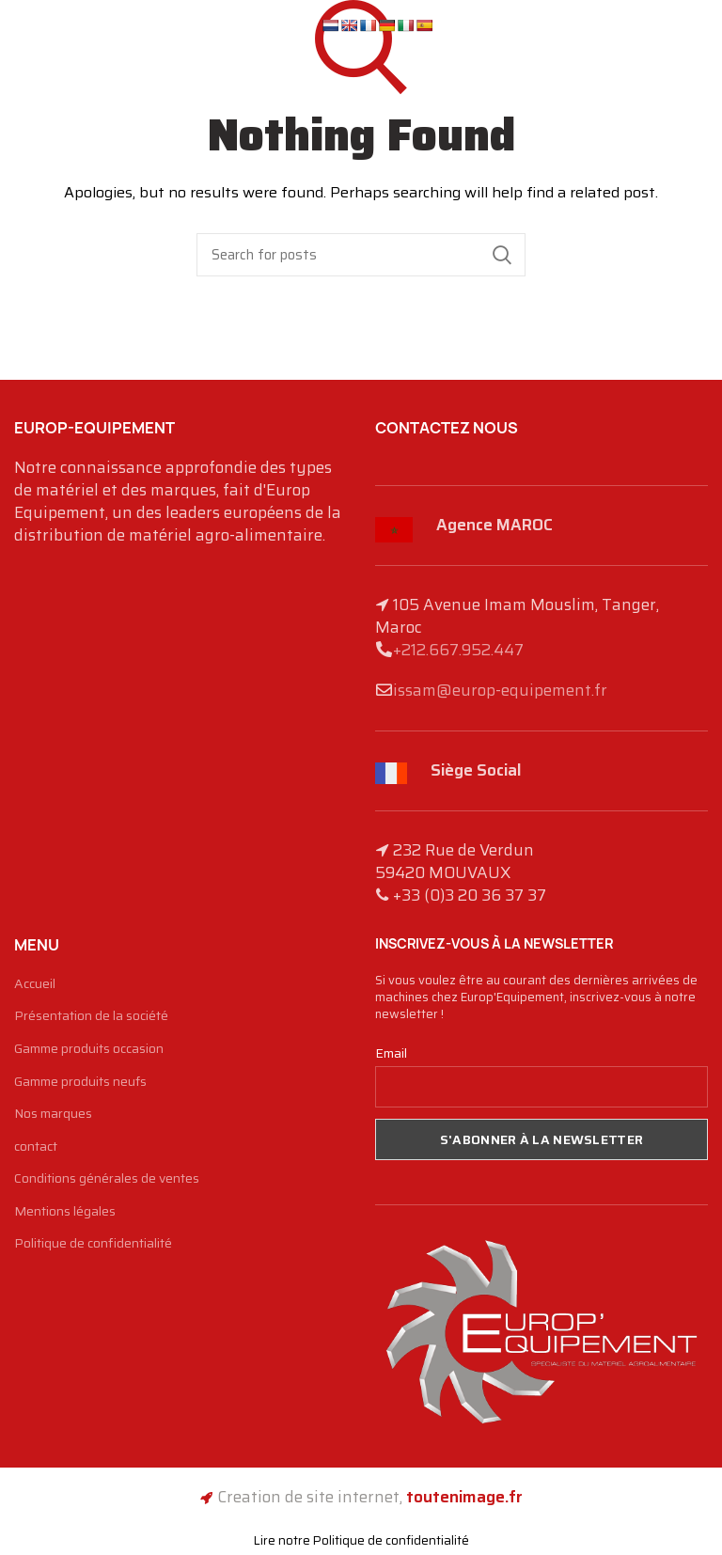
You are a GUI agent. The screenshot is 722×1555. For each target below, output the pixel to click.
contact (35, 1147)
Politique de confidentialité (93, 1243)
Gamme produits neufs (80, 1082)
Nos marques (53, 1114)
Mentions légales (65, 1211)
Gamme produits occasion (89, 1049)
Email (391, 1053)
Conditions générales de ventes (106, 1179)
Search (502, 254)
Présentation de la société (91, 1016)
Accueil (34, 984)
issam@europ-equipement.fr (500, 690)
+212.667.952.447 (458, 649)
